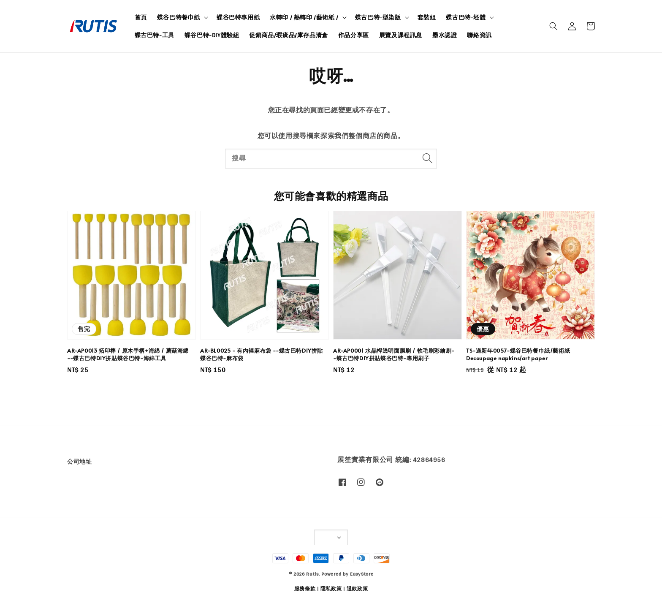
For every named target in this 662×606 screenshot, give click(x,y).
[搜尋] (427, 158)
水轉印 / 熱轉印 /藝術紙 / (304, 17)
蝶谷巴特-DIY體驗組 (211, 35)
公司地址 (79, 462)
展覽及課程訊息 (400, 35)
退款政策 (357, 588)
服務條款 (305, 588)
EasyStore (361, 574)
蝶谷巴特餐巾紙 (178, 17)
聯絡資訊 (479, 35)
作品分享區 (353, 35)
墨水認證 (444, 35)
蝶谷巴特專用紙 (238, 17)
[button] (553, 26)
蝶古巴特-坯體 (466, 17)
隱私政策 (331, 588)
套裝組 (427, 17)
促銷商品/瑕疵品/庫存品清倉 (288, 35)
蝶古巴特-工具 (154, 35)
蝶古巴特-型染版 (378, 17)
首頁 (141, 17)
